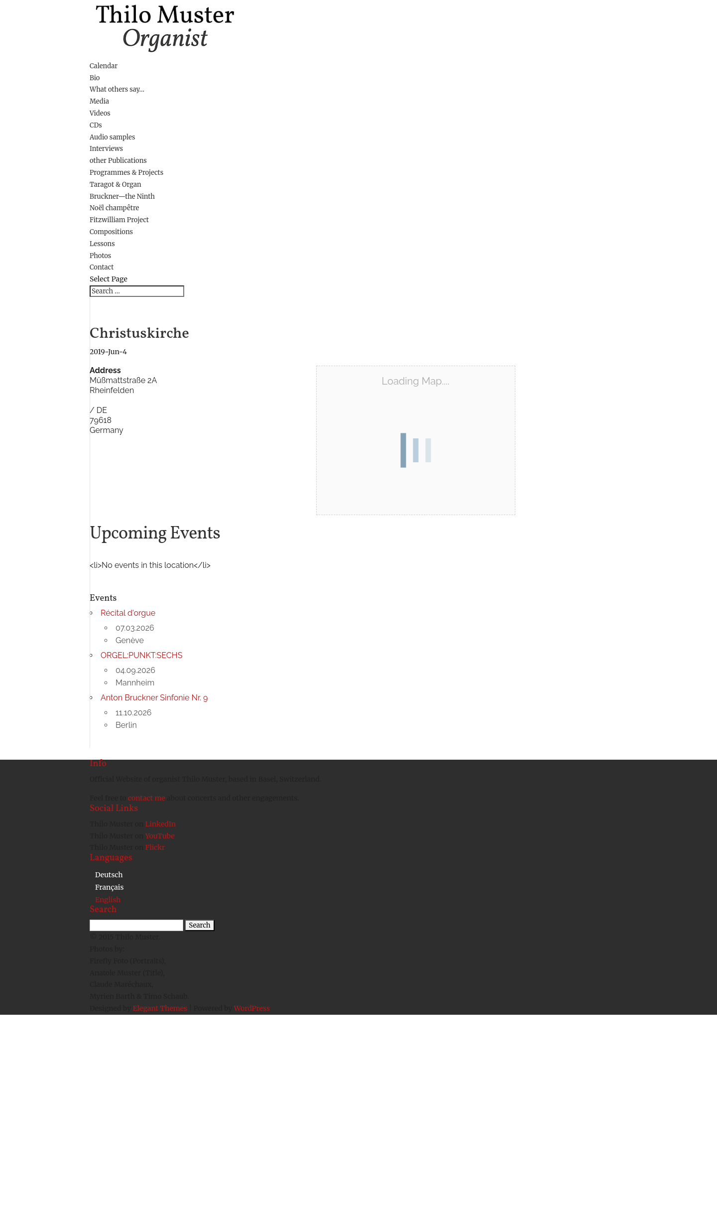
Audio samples (112, 137)
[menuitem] (109, 874)
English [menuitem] (107, 899)
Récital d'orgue (128, 613)
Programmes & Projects (126, 172)
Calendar (104, 66)
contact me (147, 798)
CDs (96, 125)
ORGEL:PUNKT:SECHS (141, 655)
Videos (100, 113)
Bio (95, 78)
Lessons (102, 244)
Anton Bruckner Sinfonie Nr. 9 (154, 697)
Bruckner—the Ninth (122, 196)
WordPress (252, 1008)
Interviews (106, 148)
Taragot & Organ (115, 184)
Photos (100, 256)
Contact (102, 267)
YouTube (160, 835)
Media (99, 101)
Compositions (111, 232)
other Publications (118, 160)
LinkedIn (160, 823)
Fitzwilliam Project (119, 220)
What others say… (117, 89)
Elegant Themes (160, 1008)
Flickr (155, 847)
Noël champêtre (114, 208)
